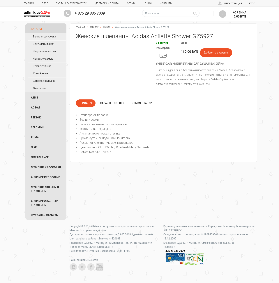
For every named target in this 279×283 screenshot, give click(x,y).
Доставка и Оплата (107, 3)
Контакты (166, 3)
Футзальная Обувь (44, 215)
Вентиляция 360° (43, 43)
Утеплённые (40, 73)
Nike (34, 147)
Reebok (36, 117)
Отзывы (132, 3)
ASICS (34, 97)
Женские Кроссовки (45, 177)
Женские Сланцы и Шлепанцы (44, 203)
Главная (29, 3)
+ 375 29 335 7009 (90, 13)
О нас (148, 3)
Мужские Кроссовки (46, 167)
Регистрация (233, 3)
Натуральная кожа (44, 51)
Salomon (37, 127)
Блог (45, 3)
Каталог (93, 27)
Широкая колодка (44, 80)
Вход (252, 3)
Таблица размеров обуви (71, 3)
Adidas (106, 27)
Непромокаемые (43, 58)
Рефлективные (42, 66)
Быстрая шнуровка (44, 36)
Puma (35, 137)
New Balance (40, 157)
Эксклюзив (39, 88)
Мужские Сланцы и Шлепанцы (45, 189)
